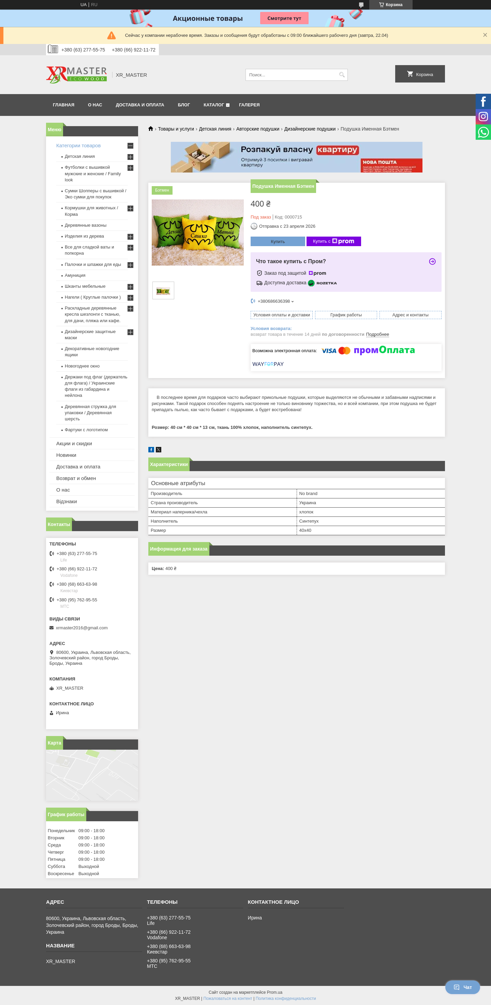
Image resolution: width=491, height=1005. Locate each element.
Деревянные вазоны (85, 225)
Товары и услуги (176, 129)
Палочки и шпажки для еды (93, 264)
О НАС (95, 104)
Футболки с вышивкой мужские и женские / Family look (93, 173)
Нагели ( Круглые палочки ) (93, 297)
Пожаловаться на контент (227, 998)
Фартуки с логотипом (86, 429)
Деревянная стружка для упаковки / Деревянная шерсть (90, 412)
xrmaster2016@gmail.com (82, 627)
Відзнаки (66, 501)
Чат (462, 987)
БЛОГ (184, 104)
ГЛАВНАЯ (63, 104)
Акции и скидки (74, 443)
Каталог (214, 104)
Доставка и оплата (78, 466)
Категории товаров (78, 145)
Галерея (249, 104)
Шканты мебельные (85, 286)
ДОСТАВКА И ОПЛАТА (140, 104)
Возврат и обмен (76, 478)
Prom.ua (274, 992)
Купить (278, 241)
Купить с (333, 241)
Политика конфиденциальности (286, 998)
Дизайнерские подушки (310, 129)
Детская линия (215, 129)
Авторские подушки (257, 129)
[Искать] (342, 75)
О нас (63, 490)
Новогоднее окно (82, 366)
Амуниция (75, 275)
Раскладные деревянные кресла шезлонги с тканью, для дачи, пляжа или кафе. (92, 314)
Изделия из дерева (84, 236)
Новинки (66, 455)
